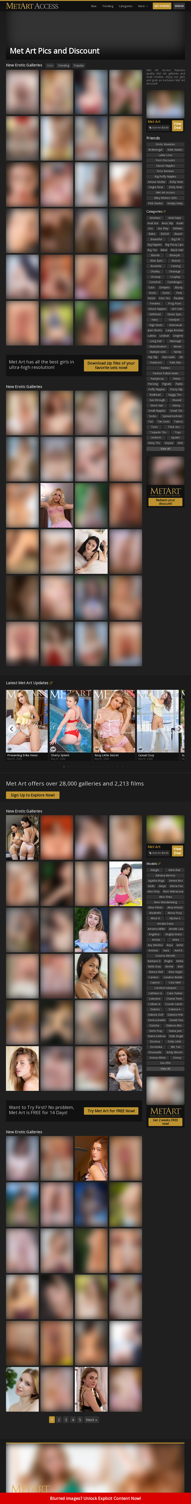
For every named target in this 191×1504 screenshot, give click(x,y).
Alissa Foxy (175, 913)
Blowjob (175, 255)
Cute (151, 287)
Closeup (156, 277)
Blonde (155, 255)
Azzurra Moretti (165, 955)
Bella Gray (154, 966)
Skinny (176, 405)
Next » (91, 1419)
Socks (152, 416)
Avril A (178, 950)
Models (153, 864)
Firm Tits (164, 298)
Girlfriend (155, 314)
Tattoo (178, 421)
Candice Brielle (173, 977)
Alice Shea (165, 897)
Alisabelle (155, 913)
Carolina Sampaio (165, 988)
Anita (176, 939)
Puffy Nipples (156, 389)
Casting (175, 266)
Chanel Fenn (174, 998)
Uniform (156, 437)
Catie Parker (175, 993)
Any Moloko (155, 945)
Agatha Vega (156, 880)
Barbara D (154, 961)
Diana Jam (175, 1031)
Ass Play (163, 228)
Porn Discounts (165, 160)
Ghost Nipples (157, 309)
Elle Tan (176, 1047)
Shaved (176, 400)
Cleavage (174, 271)
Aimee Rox (176, 880)
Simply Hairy (175, 203)
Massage (175, 341)
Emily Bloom (174, 1052)
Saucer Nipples (165, 165)
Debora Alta (173, 1025)
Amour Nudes (156, 182)
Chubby (155, 271)
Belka (179, 961)
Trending (107, 6)
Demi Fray (155, 1031)
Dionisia (155, 1041)
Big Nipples (155, 244)
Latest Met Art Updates (29, 682)
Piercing (153, 384)
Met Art (154, 121)
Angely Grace (173, 934)
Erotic (152, 293)
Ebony (179, 287)
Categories (125, 6)
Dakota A (174, 1009)
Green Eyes (174, 314)
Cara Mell (175, 982)
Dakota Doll (155, 1014)
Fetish (151, 298)
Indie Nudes (174, 149)
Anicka (156, 939)
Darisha (154, 1025)
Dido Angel (176, 1036)
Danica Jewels (156, 1020)
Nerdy (177, 352)
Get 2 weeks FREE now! (165, 1122)
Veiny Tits (154, 443)
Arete (179, 945)
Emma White (158, 1057)
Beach (178, 234)
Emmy (177, 1057)
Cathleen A (155, 993)
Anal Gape (174, 218)
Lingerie (178, 335)
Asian (179, 223)
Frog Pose (174, 303)
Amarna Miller (156, 929)
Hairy (154, 319)
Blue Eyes (156, 260)
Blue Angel (175, 972)
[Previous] (12, 729)
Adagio (155, 870)
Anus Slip (167, 223)
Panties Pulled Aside (165, 373)
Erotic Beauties (165, 144)
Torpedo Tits (158, 432)
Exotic (166, 293)
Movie (177, 346)
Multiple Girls (158, 352)
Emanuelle (155, 1052)
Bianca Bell (156, 972)
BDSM (165, 234)
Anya (170, 945)
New (94, 6)
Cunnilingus (174, 282)
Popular (79, 65)
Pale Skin (175, 362)
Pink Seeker (155, 203)
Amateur (155, 218)
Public (179, 384)
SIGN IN (179, 6)
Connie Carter (174, 1004)
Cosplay (175, 277)
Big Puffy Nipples (165, 176)
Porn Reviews (165, 171)
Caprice (155, 982)
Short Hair (157, 405)
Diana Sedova (156, 1036)
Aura (166, 950)
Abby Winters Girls (165, 198)
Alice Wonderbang (165, 902)
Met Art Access (165, 192)
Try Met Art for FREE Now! (111, 1110)
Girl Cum (177, 309)
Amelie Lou (176, 929)
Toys (178, 432)
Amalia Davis (165, 923)
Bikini (164, 250)
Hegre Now (156, 187)
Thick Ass (174, 427)
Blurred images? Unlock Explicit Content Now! (95, 1498)
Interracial (175, 325)
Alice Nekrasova (173, 891)
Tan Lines (163, 421)
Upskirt (175, 437)
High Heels (156, 325)
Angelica (154, 934)
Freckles (155, 303)
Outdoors (156, 362)
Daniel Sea (176, 1020)
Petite (177, 378)
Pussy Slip (176, 389)
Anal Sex (153, 223)
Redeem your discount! (165, 502)
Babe (152, 234)
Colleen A (154, 1004)
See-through (157, 400)
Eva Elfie (165, 1063)
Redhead (155, 394)
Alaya (162, 886)
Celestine (154, 998)
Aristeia (153, 950)
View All (165, 448)
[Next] (179, 729)
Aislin (151, 886)
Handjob (174, 319)
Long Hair (156, 341)
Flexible (178, 298)
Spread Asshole (172, 416)
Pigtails (166, 384)
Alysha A (175, 918)
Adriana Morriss (166, 875)
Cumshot (155, 282)
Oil (181, 357)
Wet (180, 443)
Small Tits (176, 410)
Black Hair (177, 250)
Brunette (156, 266)
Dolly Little (174, 1041)
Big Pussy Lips (174, 244)
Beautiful (156, 239)
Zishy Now (176, 182)
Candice (153, 977)
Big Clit (175, 239)
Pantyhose (157, 378)
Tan (150, 421)
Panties (165, 368)
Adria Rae (174, 870)
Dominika (156, 1047)
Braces (176, 260)
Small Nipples (156, 410)
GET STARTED (162, 6)
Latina (152, 335)
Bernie (169, 966)
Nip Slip (152, 357)
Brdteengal (155, 149)
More (143, 6)
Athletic (177, 228)
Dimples (164, 287)
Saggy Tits (174, 394)
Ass (150, 228)
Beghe (168, 961)
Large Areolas (174, 330)
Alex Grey (153, 891)
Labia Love (165, 155)
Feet (179, 293)
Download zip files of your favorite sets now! (111, 365)
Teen (154, 427)
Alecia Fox (176, 886)
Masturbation (157, 346)
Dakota (155, 1009)
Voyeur (169, 443)
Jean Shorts (155, 330)
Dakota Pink (175, 1014)
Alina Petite (155, 907)
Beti (180, 966)
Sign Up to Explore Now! (33, 795)
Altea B (155, 918)
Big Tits (152, 250)
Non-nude (168, 357)
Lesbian (164, 335)
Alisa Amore (175, 907)
